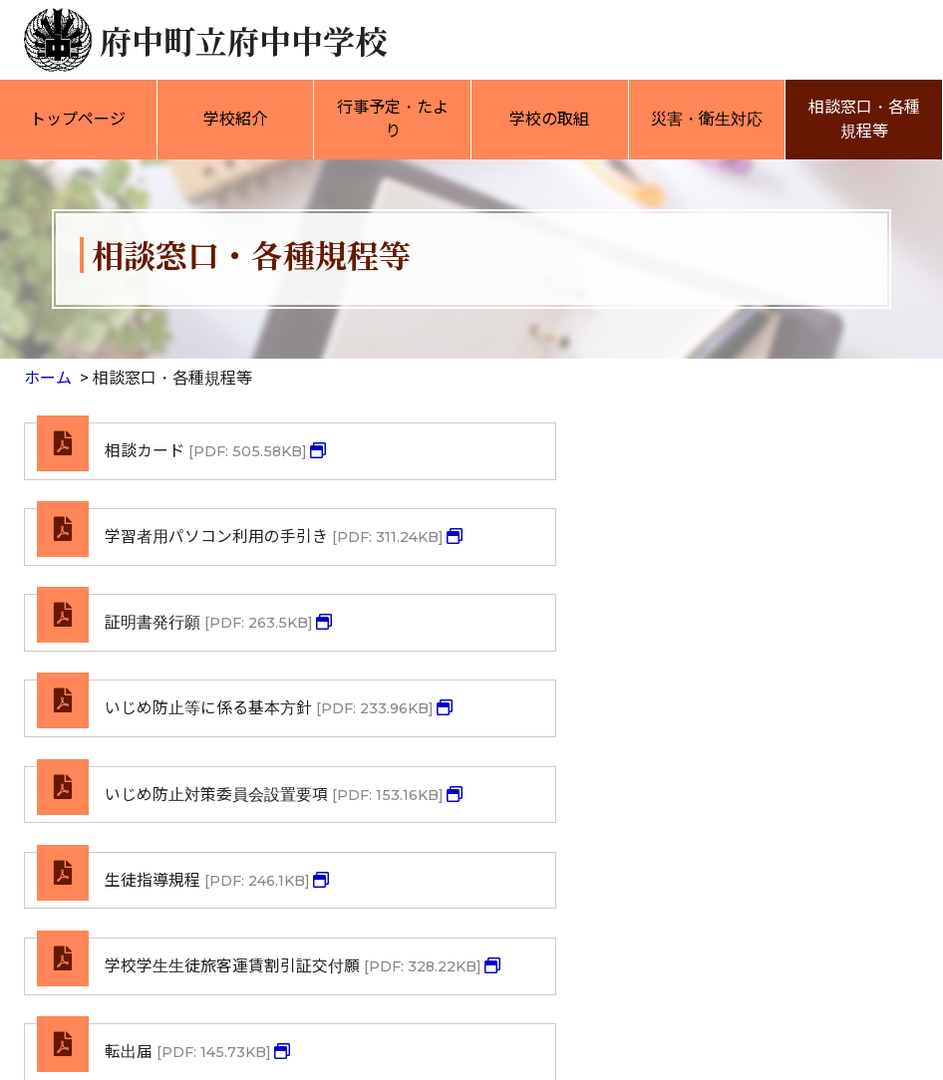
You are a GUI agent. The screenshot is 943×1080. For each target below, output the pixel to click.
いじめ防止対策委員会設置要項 (238, 692)
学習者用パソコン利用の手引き (703, 463)
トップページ (78, 119)
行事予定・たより (393, 119)
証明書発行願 (209, 566)
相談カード (207, 451)
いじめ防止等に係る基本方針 (695, 578)
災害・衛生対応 (707, 119)
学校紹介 (235, 119)
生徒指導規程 (673, 681)
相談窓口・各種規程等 (864, 119)
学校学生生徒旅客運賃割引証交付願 (254, 807)
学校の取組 (549, 119)
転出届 (654, 795)
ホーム (48, 378)
